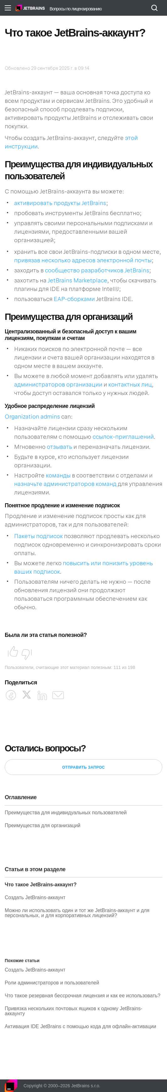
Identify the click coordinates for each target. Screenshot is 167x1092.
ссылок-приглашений (123, 436)
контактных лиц (130, 384)
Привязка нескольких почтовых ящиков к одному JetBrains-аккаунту (73, 1011)
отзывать (59, 446)
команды (58, 475)
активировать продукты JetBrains (60, 203)
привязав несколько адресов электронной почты (83, 260)
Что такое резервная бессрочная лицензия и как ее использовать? (82, 995)
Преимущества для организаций (42, 825)
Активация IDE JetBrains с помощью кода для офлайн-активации (80, 1026)
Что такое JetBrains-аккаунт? (41, 884)
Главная (30, 8)
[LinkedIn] (42, 695)
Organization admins (32, 416)
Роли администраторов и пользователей (52, 982)
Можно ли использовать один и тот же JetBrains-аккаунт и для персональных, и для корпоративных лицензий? (77, 913)
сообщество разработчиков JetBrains (97, 270)
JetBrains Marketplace (77, 280)
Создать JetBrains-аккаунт (35, 897)
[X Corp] (26, 695)
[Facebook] (11, 695)
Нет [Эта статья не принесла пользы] (25, 652)
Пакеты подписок (38, 536)
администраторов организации (58, 384)
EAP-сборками (74, 299)
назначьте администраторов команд (65, 484)
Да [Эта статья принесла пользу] (11, 652)
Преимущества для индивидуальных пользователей (66, 812)
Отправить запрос (83, 767)
